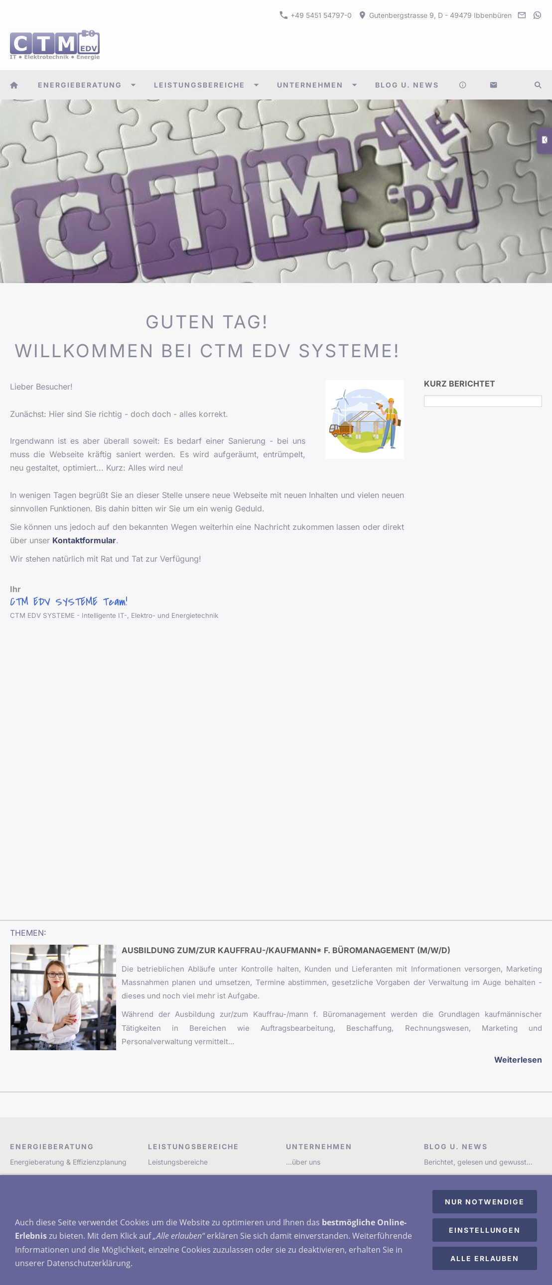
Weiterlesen (518, 1060)
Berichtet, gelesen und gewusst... (478, 1162)
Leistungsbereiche (178, 1162)
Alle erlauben (484, 1258)
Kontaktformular (84, 540)
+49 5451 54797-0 (315, 15)
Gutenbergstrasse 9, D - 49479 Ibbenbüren (435, 15)
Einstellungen (485, 1230)
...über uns (303, 1162)
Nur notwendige (485, 1201)
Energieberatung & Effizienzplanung (68, 1162)
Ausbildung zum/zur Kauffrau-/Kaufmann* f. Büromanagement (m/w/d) (286, 950)
